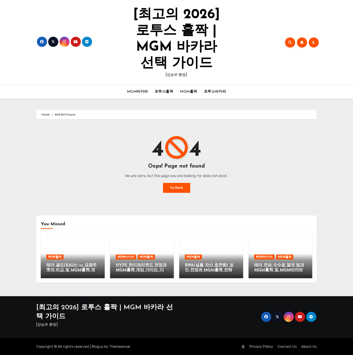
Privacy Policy (261, 346)
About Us (309, 346)
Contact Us (287, 346)
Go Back (176, 188)
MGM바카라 (137, 91)
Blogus (97, 346)
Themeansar (119, 346)
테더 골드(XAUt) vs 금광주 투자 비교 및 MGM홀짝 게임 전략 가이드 (71, 270)
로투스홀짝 (164, 91)
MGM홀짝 (188, 91)
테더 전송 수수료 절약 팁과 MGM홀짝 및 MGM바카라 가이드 (279, 270)
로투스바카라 (215, 91)
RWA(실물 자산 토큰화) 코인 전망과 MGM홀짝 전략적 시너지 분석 (210, 270)
